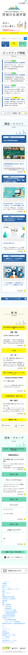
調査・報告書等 (6, 604)
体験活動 (4, 600)
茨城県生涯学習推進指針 (8, 616)
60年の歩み (8, 606)
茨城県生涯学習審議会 (11, 612)
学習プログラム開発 (10, 610)
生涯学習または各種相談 (8, 598)
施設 (3, 595)
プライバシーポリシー (8, 642)
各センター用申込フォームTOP (10, 589)
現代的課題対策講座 (10, 619)
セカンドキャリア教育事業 (12, 621)
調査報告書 (8, 608)
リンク (4, 627)
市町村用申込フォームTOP (9, 640)
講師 (3, 591)
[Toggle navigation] (26, 1)
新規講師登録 (5, 633)
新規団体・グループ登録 (8, 635)
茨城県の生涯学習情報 (8, 597)
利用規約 (4, 583)
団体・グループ (6, 593)
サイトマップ (5, 629)
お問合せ (4, 631)
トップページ (5, 581)
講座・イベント (6, 587)
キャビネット (5, 639)
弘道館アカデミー (7, 618)
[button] (2, 27)
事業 (3, 602)
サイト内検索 (5, 637)
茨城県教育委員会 (10, 614)
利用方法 (4, 585)
